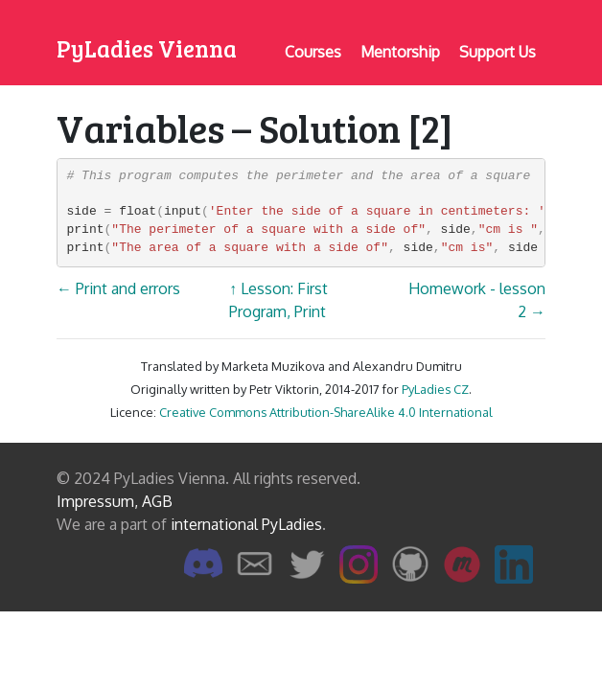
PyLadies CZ (435, 389)
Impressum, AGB (115, 501)
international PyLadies (246, 524)
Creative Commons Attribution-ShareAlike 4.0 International (326, 412)
